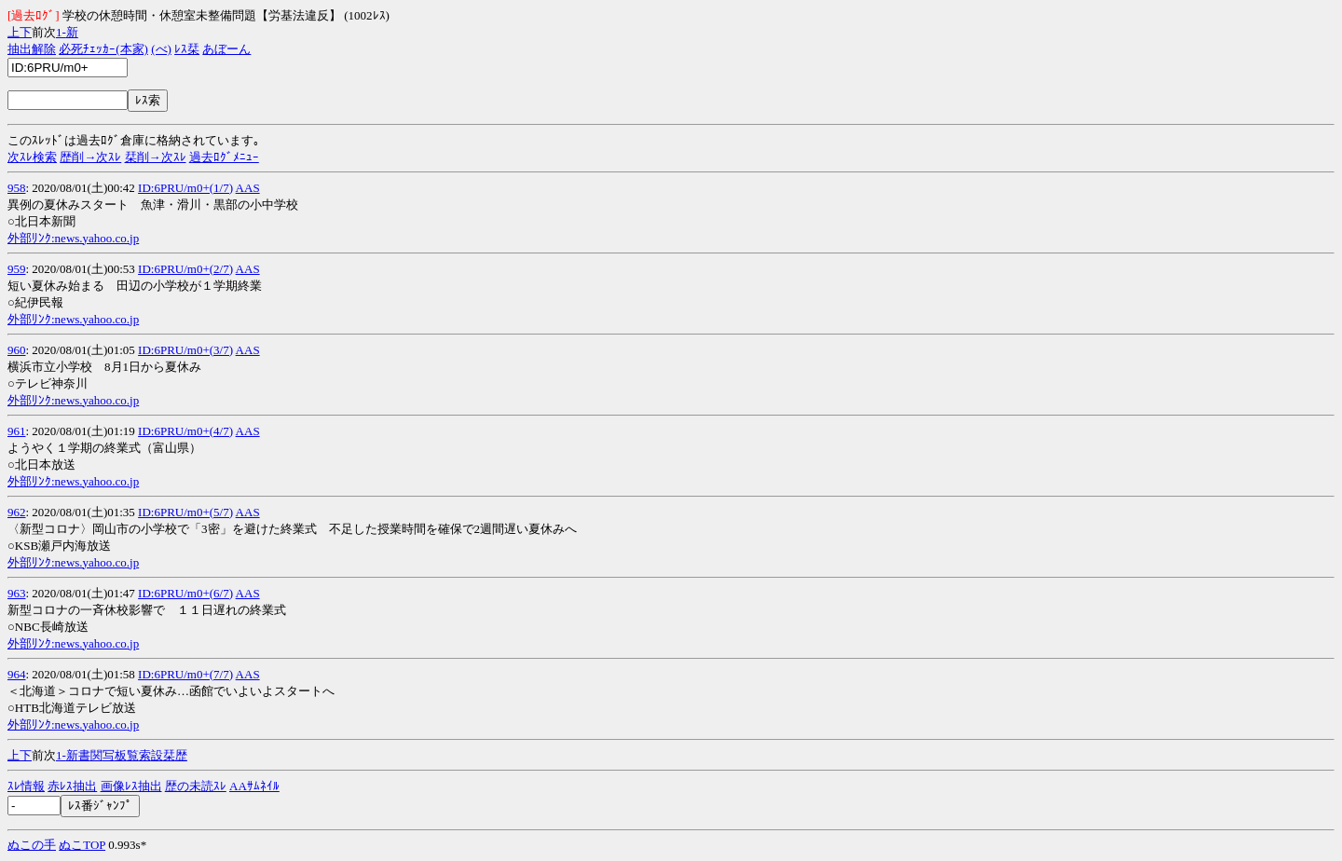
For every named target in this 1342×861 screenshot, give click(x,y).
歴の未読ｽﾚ (195, 786)
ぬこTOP (82, 845)
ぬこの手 (31, 845)
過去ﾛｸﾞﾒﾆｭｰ (224, 157)
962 (16, 512)
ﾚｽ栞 (186, 49)
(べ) (161, 49)
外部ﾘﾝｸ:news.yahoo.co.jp (73, 238)
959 (16, 269)
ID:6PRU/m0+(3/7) (185, 350)
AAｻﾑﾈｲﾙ (254, 786)
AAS (248, 188)
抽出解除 (31, 49)
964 (16, 674)
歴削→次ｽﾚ (90, 157)
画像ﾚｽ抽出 (131, 786)
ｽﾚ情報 (26, 786)
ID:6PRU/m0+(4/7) (185, 431)
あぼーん (226, 49)
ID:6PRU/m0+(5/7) (185, 512)
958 (16, 188)
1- (61, 32)
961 (16, 431)
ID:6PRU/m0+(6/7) (185, 593)
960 (16, 350)
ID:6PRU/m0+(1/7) (185, 188)
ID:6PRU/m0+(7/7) (185, 674)
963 (16, 593)
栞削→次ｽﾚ (155, 157)
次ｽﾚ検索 (32, 157)
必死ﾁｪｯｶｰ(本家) (103, 49)
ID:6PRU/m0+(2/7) (185, 269)
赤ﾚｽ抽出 (72, 786)
